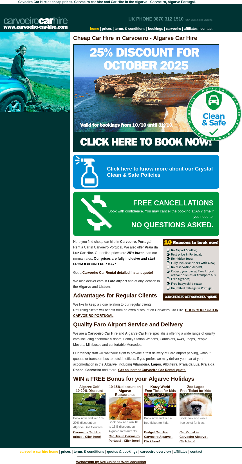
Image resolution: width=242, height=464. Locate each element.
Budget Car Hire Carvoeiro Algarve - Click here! (158, 437)
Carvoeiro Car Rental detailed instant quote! (117, 273)
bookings (155, 29)
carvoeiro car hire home (39, 452)
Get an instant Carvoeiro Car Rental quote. (152, 370)
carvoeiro (173, 29)
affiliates (191, 29)
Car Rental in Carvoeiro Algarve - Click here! (194, 437)
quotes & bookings (122, 452)
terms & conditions (130, 29)
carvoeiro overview (155, 452)
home (94, 29)
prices (107, 29)
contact (206, 29)
